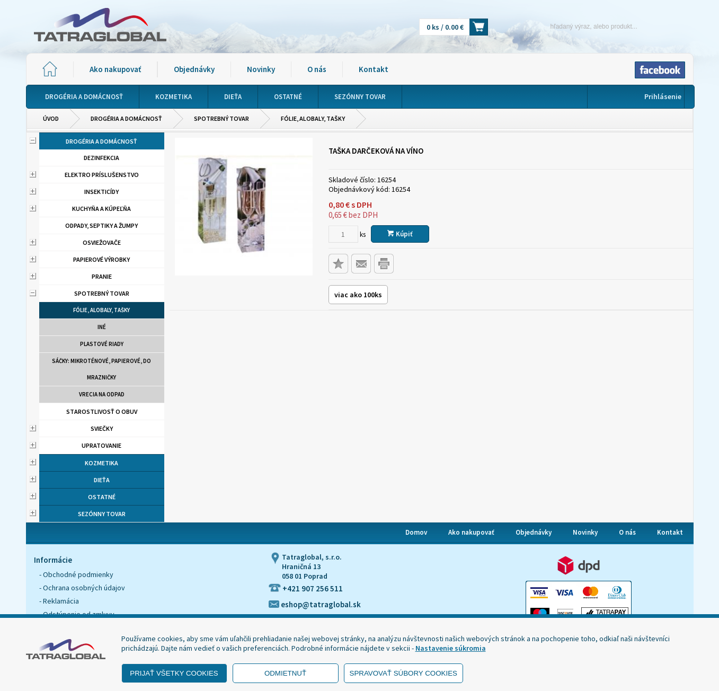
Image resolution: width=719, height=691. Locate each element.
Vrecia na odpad (102, 394)
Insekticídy (101, 192)
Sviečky (102, 428)
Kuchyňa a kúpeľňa (101, 208)
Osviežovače (102, 242)
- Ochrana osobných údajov (82, 587)
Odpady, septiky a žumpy (101, 225)
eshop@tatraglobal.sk (315, 604)
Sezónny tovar (102, 514)
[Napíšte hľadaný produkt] (575, 26)
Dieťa (102, 480)
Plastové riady (101, 344)
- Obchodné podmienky (76, 574)
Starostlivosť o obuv (101, 411)
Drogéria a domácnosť (126, 118)
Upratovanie (101, 445)
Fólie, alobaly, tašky (313, 118)
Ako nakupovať (115, 69)
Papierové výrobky (101, 259)
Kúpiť (400, 233)
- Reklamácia (59, 601)
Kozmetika (101, 463)
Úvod (51, 118)
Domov (416, 532)
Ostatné (102, 497)
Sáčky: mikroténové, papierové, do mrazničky (101, 369)
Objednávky (194, 69)
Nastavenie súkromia (450, 648)
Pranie (102, 276)
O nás (316, 69)
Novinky (261, 69)
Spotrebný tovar (221, 118)
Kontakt (373, 69)
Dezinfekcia (101, 158)
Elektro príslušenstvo (102, 175)
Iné (101, 327)
